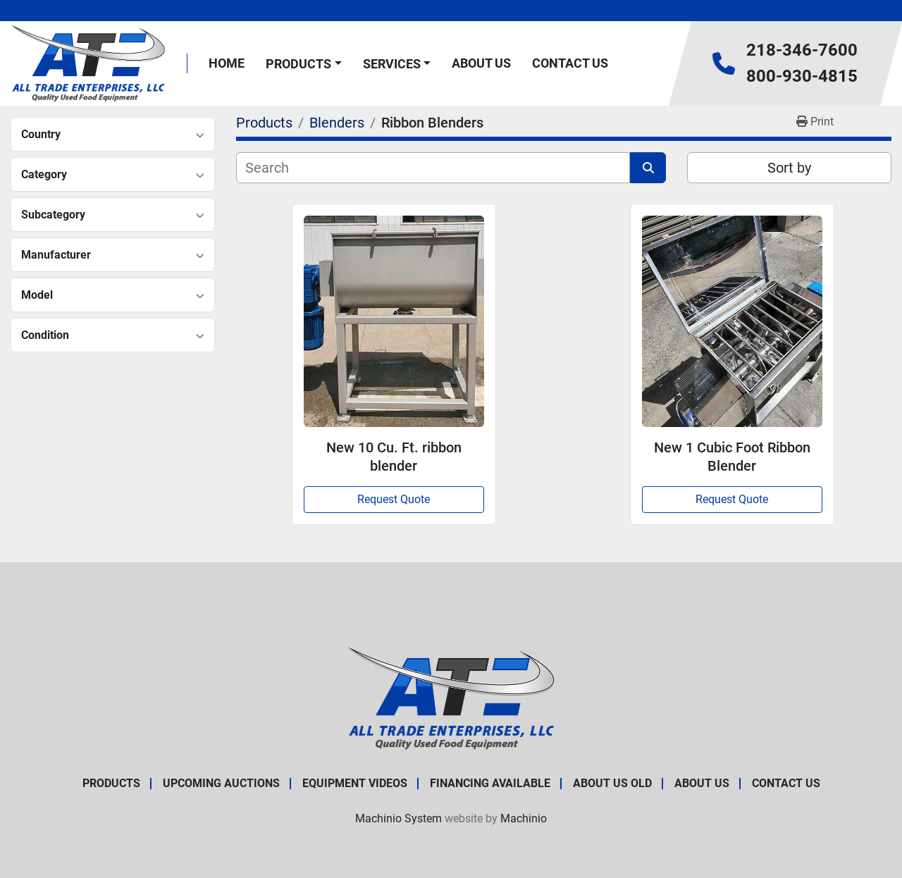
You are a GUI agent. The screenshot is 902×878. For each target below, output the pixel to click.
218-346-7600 (802, 50)
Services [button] (392, 63)
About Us (481, 63)
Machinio (523, 818)
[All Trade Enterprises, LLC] (451, 697)
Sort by (789, 167)
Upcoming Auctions (221, 783)
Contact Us (570, 63)
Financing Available (490, 783)
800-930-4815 (802, 76)
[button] (304, 63)
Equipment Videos (354, 783)
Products (298, 63)
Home (227, 63)
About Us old (612, 783)
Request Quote (393, 499)
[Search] (433, 167)
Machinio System (398, 818)
